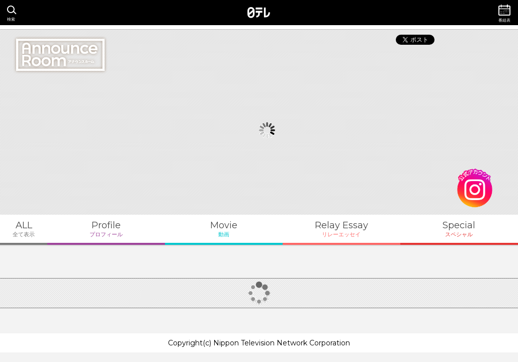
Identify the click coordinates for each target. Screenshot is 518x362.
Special (459, 229)
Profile (106, 229)
